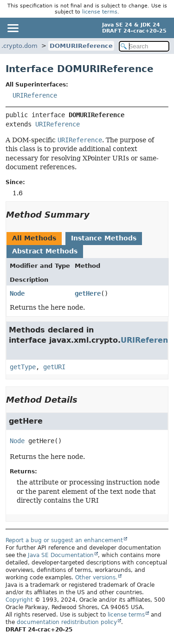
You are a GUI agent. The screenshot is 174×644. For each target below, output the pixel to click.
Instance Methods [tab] (103, 238)
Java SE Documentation (61, 555)
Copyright (19, 600)
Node (17, 293)
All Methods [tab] (34, 238)
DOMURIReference (81, 45)
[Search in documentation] (144, 46)
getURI (54, 367)
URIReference (35, 95)
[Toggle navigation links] (12, 27)
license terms (99, 12)
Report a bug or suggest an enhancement (64, 540)
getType (23, 367)
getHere (88, 293)
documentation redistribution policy (67, 622)
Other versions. (96, 577)
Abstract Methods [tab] (44, 251)
